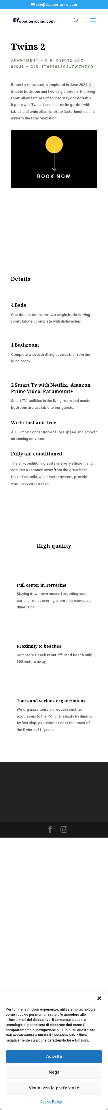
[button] (99, 998)
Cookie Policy (51, 1102)
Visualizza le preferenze (54, 1088)
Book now (54, 176)
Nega (54, 1072)
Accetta (54, 1056)
